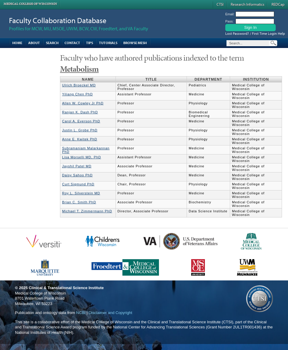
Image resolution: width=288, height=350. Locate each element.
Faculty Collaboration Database (57, 20)
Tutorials (108, 42)
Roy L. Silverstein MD (81, 193)
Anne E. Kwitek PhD (79, 139)
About (34, 42)
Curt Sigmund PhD (78, 184)
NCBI (81, 312)
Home (17, 42)
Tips (89, 42)
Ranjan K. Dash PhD (80, 112)
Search (52, 42)
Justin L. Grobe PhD (80, 130)
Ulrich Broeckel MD (79, 85)
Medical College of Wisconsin (30, 3)
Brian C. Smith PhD (79, 202)
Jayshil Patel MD (77, 166)
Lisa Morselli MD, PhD (81, 157)
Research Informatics (247, 4)
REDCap (278, 4)
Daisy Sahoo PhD (77, 175)
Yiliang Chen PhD (77, 94)
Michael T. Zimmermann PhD (87, 211)
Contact (72, 42)
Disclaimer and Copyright (110, 312)
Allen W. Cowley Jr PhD (83, 103)
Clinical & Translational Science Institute (66, 288)
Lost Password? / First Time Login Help (255, 33)
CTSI (220, 4)
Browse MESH (135, 42)
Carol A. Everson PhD (81, 121)
